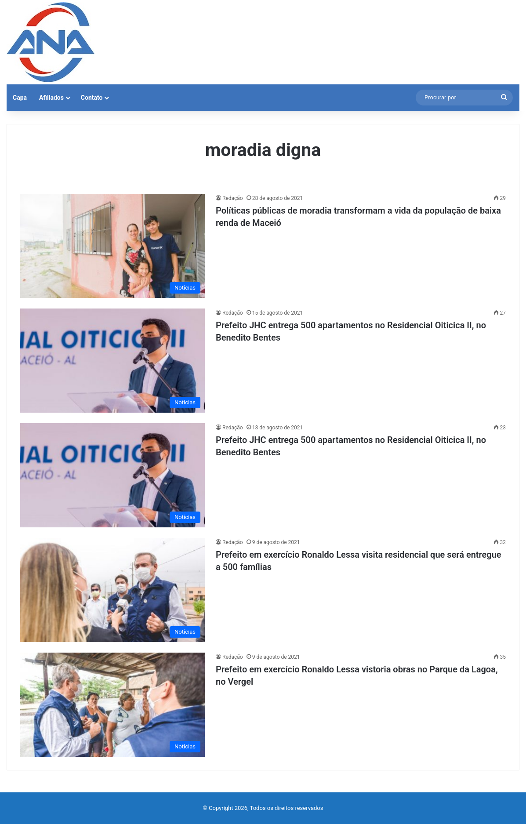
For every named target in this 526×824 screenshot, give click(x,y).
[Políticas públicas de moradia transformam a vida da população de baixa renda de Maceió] (112, 246)
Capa (20, 97)
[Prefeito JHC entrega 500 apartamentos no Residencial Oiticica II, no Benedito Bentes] (112, 361)
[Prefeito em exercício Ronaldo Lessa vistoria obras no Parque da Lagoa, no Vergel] (112, 705)
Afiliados (51, 97)
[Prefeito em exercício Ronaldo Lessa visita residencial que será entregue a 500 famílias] (112, 590)
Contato (92, 97)
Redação (232, 198)
